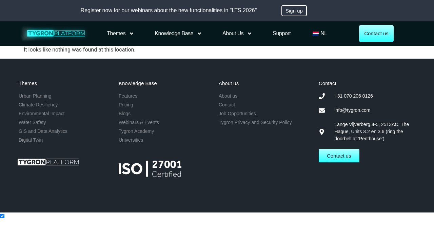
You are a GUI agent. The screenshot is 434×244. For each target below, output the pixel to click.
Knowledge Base (178, 33)
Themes (120, 33)
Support (282, 33)
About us (237, 33)
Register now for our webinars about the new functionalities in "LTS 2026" (169, 10)
